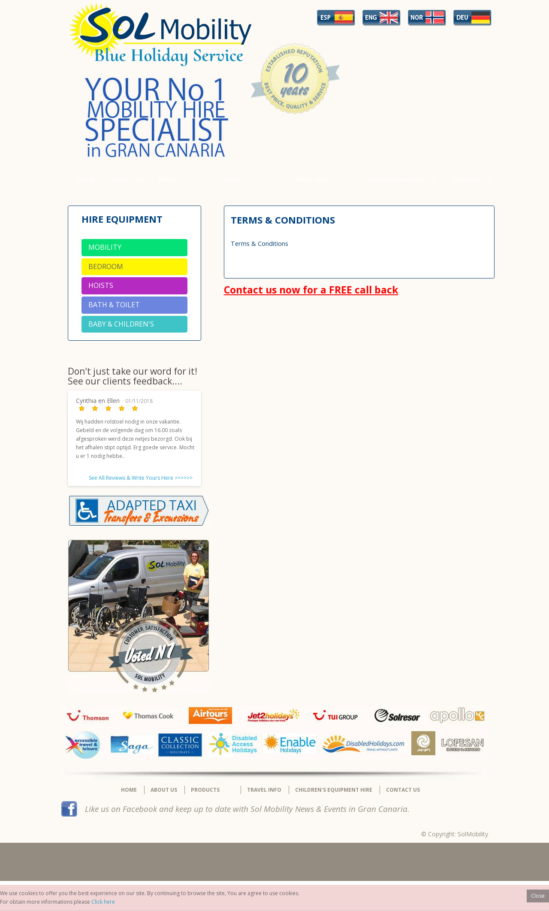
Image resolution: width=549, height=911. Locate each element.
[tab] (134, 247)
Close (538, 895)
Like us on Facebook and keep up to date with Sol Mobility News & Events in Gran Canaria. (247, 808)
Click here (103, 901)
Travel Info (311, 179)
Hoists (100, 285)
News (232, 179)
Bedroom (105, 266)
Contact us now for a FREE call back (311, 290)
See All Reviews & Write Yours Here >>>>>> (141, 477)
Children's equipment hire (333, 789)
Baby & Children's (121, 324)
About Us (128, 179)
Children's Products (400, 179)
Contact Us (472, 179)
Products (174, 179)
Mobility (104, 247)
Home (86, 179)
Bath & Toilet (114, 304)
